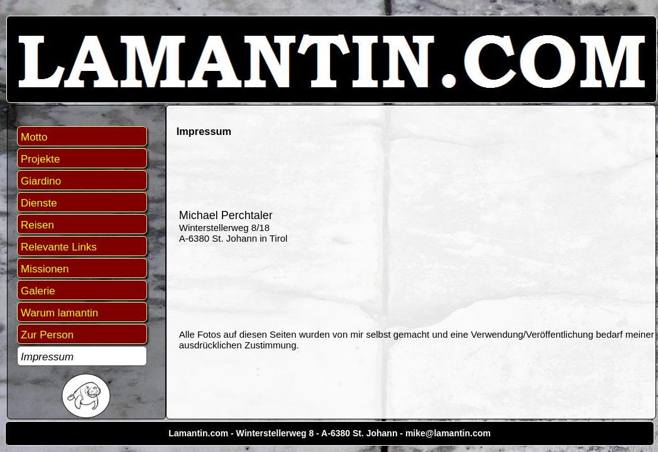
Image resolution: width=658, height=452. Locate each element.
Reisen (37, 225)
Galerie (38, 291)
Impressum (47, 357)
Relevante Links (59, 247)
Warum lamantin (59, 313)
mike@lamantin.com (448, 433)
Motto (34, 137)
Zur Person (47, 335)
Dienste (39, 203)
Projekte (40, 159)
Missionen (45, 269)
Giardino (41, 181)
